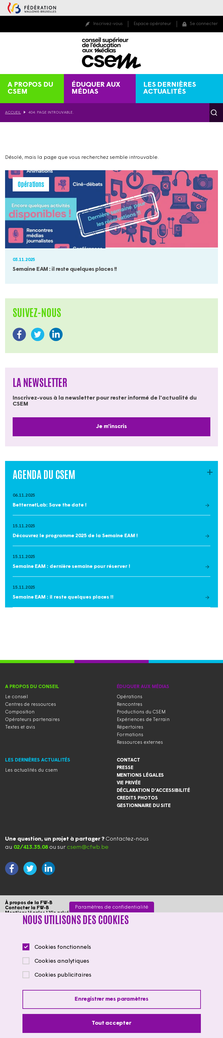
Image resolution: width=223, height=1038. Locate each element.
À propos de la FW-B (29, 903)
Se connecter (204, 24)
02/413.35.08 (31, 847)
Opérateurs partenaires (32, 720)
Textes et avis (20, 727)
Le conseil (16, 697)
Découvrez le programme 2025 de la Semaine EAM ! (75, 535)
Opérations (129, 697)
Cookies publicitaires (62, 985)
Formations (130, 735)
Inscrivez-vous (108, 24)
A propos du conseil (32, 687)
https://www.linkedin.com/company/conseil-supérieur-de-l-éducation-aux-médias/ (56, 334)
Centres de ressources (30, 704)
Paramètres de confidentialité (111, 916)
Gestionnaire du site (144, 806)
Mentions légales (140, 775)
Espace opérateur (152, 24)
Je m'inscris (111, 427)
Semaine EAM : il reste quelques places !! (65, 269)
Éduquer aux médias (95, 88)
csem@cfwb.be (87, 847)
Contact (128, 760)
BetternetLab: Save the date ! (50, 505)
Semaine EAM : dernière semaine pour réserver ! (71, 566)
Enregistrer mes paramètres (111, 1009)
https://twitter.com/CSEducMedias (37, 334)
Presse (125, 768)
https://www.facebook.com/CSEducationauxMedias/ (19, 334)
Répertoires (130, 727)
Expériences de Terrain (143, 720)
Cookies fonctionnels (62, 957)
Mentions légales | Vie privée (38, 913)
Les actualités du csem (31, 770)
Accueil (13, 113)
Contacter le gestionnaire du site (44, 918)
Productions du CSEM (141, 712)
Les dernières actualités (169, 88)
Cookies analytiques (61, 971)
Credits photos (137, 798)
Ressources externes (140, 742)
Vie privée (129, 783)
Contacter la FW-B (27, 908)
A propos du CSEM (30, 88)
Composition (19, 712)
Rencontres (129, 704)
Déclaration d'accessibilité (153, 790)
